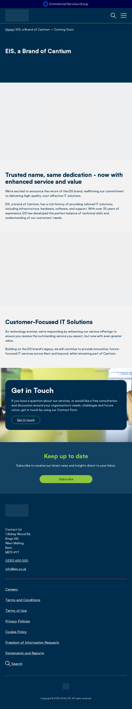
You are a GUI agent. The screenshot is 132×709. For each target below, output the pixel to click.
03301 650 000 (16, 560)
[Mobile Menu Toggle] (124, 16)
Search (16, 664)
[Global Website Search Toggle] (113, 15)
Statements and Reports (24, 653)
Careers (11, 589)
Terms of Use (16, 610)
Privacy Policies (17, 621)
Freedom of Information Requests (32, 642)
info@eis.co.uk (15, 569)
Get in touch (26, 420)
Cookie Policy (16, 632)
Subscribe (66, 479)
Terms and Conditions (22, 600)
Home (9, 29)
